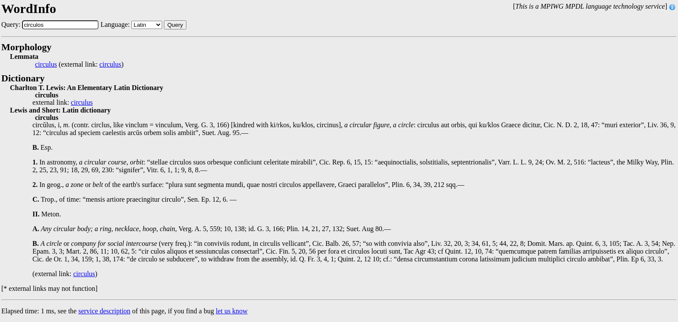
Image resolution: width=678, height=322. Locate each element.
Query (175, 25)
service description (104, 311)
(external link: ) (79, 64)
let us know (232, 311)
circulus (46, 64)
